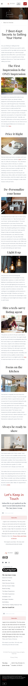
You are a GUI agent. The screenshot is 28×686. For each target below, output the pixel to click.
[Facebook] (3, 562)
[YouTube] (6, 562)
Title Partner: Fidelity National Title (12, 604)
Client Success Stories (8, 583)
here (10, 126)
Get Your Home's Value (8, 586)
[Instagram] (9, 562)
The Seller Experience (8, 594)
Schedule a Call (6, 596)
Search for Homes (7, 577)
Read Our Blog (6, 588)
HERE (8, 485)
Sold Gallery (5, 602)
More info (4, 679)
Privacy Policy (14, 657)
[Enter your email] (15, 513)
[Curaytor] (9, 571)
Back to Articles (8, 22)
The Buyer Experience (8, 591)
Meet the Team (6, 580)
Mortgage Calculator (7, 599)
